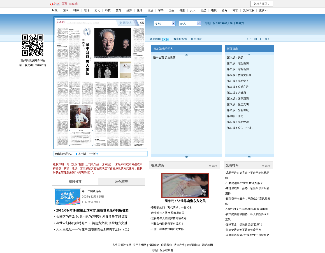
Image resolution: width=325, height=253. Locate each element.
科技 (108, 10)
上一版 (81, 153)
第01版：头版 (235, 57)
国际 (65, 10)
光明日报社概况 (121, 244)
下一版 (93, 153)
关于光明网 (139, 244)
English (73, 3)
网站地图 (207, 244)
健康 (182, 10)
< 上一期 (251, 39)
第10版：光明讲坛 (238, 110)
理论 (86, 10)
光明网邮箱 (193, 244)
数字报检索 (180, 39)
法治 (150, 10)
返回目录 (196, 39)
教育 (118, 10)
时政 (55, 10)
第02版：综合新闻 (238, 63)
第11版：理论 (235, 116)
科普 (235, 10)
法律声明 (179, 244)
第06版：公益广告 (238, 86)
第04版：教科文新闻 (239, 75)
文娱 (203, 10)
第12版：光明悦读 (238, 122)
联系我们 (166, 244)
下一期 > (264, 39)
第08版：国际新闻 (238, 98)
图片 (224, 10)
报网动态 (154, 244)
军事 (161, 10)
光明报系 (248, 10)
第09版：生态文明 (238, 104)
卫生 (171, 10)
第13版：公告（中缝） (240, 127)
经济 (129, 10)
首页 (64, 3)
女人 (192, 10)
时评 (76, 10)
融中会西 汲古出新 (164, 57)
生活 (139, 10)
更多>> (263, 10)
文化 (97, 10)
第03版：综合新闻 (238, 69)
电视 (214, 10)
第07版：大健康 (236, 92)
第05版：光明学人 (238, 81)
